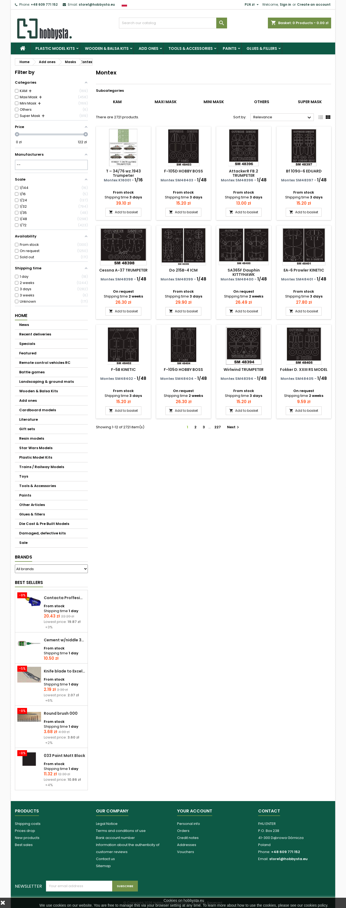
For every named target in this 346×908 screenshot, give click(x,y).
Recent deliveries (35, 334)
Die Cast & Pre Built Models (44, 523)
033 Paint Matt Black (64, 755)
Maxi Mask (166, 101)
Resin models (31, 438)
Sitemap (103, 865)
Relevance (282, 117)
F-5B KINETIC (123, 369)
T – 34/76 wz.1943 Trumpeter (123, 173)
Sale (23, 542)
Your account (194, 811)
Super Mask (310, 101)
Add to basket (123, 212)
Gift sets (27, 429)
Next (233, 427)
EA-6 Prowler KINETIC (304, 270)
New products (27, 837)
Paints (230, 48)
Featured (27, 353)
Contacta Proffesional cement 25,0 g (64, 598)
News (24, 324)
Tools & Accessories (190, 48)
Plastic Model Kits (55, 48)
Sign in (285, 4)
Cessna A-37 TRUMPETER (123, 270)
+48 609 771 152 (44, 4)
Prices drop (25, 830)
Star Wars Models (35, 447)
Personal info (188, 823)
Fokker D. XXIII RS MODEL (304, 369)
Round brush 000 (61, 713)
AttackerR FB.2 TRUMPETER (243, 173)
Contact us (105, 858)
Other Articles (32, 504)
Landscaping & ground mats (46, 381)
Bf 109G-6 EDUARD (304, 171)
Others (261, 101)
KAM (117, 101)
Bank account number (115, 837)
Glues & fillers (262, 48)
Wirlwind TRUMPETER (244, 369)
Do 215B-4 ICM (183, 270)
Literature (28, 419)
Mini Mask (214, 101)
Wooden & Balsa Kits (107, 48)
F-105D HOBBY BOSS (183, 171)
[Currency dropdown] (252, 4)
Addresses (186, 844)
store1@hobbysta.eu (97, 4)
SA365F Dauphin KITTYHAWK (244, 272)
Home (21, 315)
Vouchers (185, 851)
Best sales (24, 844)
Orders (183, 830)
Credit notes (188, 837)
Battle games (32, 372)
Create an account (314, 4)
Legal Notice (107, 823)
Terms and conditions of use (121, 830)
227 (217, 427)
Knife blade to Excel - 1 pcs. (64, 671)
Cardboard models (37, 410)
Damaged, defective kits (42, 533)
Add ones (148, 48)
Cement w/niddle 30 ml (64, 640)
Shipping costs (28, 823)
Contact (269, 811)
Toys (23, 476)
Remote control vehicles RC (45, 362)
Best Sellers (29, 582)
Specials (27, 343)
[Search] (173, 23)
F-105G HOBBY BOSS (183, 369)
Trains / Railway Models (41, 466)
